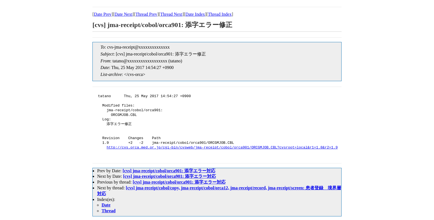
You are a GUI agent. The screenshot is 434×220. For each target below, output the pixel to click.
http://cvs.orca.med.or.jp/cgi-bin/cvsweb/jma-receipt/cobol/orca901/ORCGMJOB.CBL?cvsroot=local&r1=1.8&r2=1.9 (222, 147)
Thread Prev (146, 14)
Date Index (195, 14)
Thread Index (220, 14)
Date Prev (103, 14)
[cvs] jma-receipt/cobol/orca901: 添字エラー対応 (169, 170)
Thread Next (171, 14)
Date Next (124, 14)
